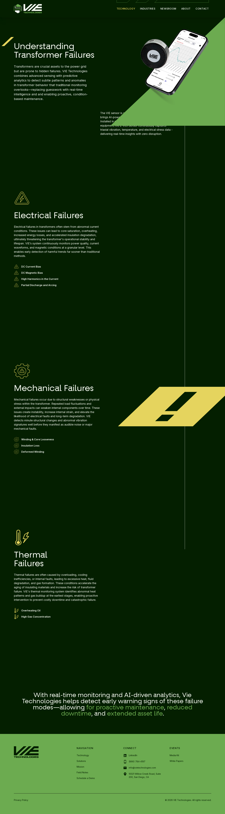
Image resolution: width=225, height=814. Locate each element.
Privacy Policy (21, 800)
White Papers (176, 761)
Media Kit (174, 755)
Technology (126, 8)
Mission (80, 766)
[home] (28, 8)
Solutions (81, 761)
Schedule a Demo (86, 778)
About (186, 8)
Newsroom (168, 8)
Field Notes (82, 772)
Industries (147, 8)
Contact (202, 8)
